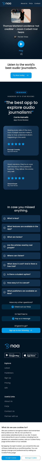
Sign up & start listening (21, 330)
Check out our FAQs (21, 306)
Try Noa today (21, 75)
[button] (21, 218)
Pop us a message (21, 318)
